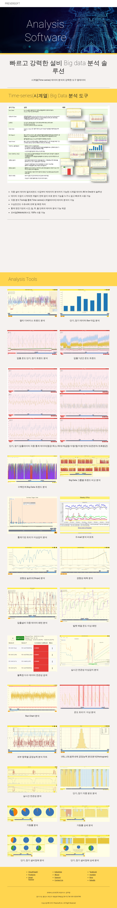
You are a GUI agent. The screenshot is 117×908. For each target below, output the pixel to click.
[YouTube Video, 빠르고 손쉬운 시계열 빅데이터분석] (58, 246)
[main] (45, 30)
